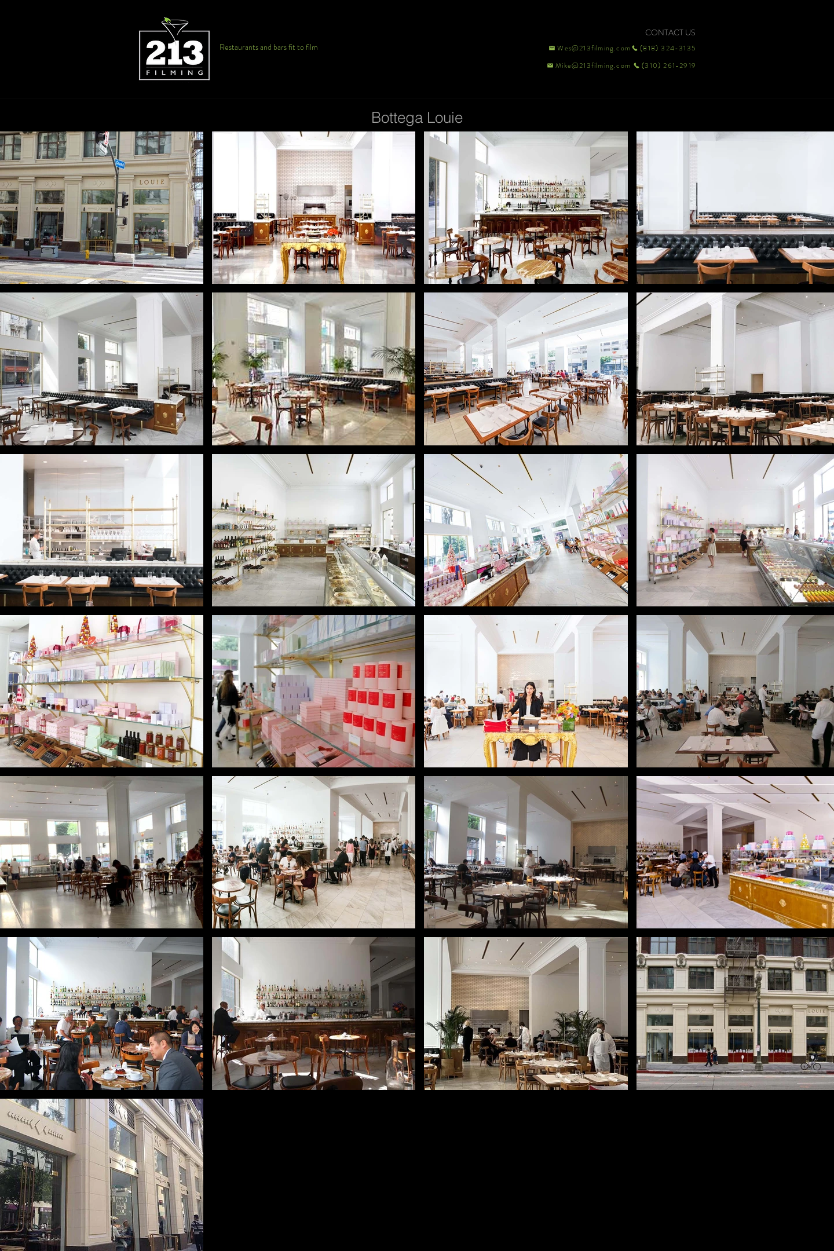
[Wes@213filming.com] (589, 48)
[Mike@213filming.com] (586, 65)
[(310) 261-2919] (663, 65)
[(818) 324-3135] (663, 48)
